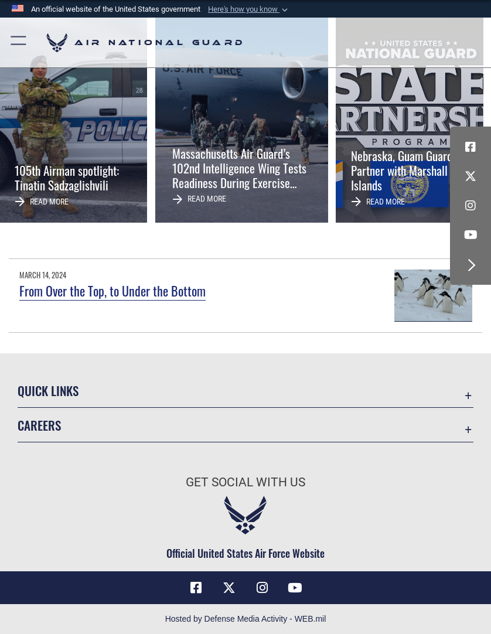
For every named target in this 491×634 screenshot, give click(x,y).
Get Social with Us (245, 482)
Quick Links (48, 390)
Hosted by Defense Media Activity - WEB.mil (245, 618)
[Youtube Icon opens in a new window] (470, 235)
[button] (249, 9)
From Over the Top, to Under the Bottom (112, 290)
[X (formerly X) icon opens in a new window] (470, 176)
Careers (39, 425)
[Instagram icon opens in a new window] (470, 205)
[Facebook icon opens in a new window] (470, 147)
